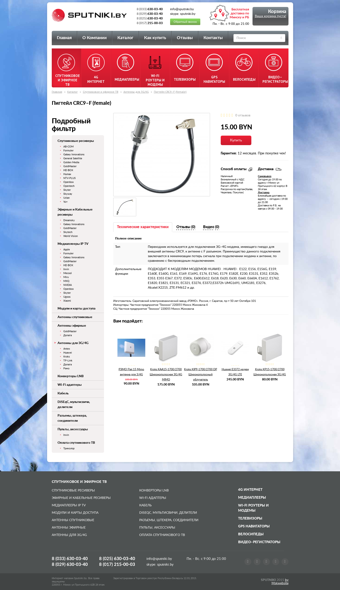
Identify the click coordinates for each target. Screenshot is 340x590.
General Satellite (72, 158)
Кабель (63, 393)
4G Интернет (250, 489)
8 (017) (117, 564)
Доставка (263, 192)
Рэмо (66, 368)
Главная (64, 38)
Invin (66, 269)
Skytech (67, 232)
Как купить (155, 38)
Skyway (67, 194)
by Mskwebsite (280, 581)
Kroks (66, 356)
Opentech (68, 186)
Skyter (67, 190)
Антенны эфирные (72, 325)
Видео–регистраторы (259, 542)
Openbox (68, 182)
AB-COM (68, 146)
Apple (66, 249)
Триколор (68, 448)
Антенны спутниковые (75, 317)
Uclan (66, 198)
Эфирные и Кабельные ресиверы (81, 498)
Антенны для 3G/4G (136, 91)
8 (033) (70, 559)
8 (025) (117, 559)
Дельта (67, 335)
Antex (66, 349)
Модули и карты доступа (76, 308)
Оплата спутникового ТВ (76, 442)
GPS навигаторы (254, 526)
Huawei (67, 352)
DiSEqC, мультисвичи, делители (168, 512)
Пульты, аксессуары (73, 429)
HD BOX (68, 170)
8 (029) (70, 564)
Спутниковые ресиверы (76, 141)
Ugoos (67, 297)
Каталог (125, 38)
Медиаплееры (252, 497)
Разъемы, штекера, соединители (168, 520)
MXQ (66, 281)
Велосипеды (251, 534)
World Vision (70, 236)
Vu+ (65, 202)
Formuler (68, 150)
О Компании (94, 38)
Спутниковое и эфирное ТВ (100, 91)
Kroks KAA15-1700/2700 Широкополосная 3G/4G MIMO (166, 374)
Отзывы (185, 38)
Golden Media (71, 162)
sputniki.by (165, 564)
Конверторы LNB (71, 376)
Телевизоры (250, 518)
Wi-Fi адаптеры (70, 384)
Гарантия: (229, 153)
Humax (67, 174)
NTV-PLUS (69, 178)
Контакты (213, 38)
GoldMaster (70, 166)
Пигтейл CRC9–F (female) (170, 91)
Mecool (67, 273)
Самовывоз (264, 176)
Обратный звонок (185, 21)
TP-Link (67, 360)
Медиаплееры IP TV (73, 244)
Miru (66, 277)
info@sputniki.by (159, 559)
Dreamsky (69, 220)
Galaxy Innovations (73, 154)
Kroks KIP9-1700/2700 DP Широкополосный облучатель (200, 374)
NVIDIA (67, 285)
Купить (236, 140)
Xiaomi (67, 301)
